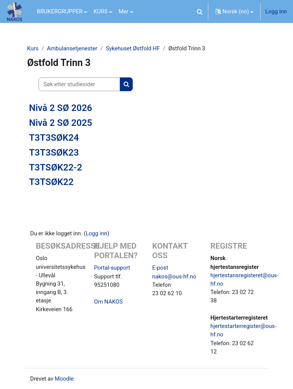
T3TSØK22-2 (55, 167)
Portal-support (112, 267)
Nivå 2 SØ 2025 (60, 122)
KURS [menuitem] (100, 11)
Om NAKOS (108, 301)
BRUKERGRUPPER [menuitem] (60, 11)
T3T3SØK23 (54, 152)
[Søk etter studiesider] (79, 84)
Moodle (64, 378)
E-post (160, 267)
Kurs (33, 48)
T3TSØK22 (51, 182)
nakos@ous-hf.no (174, 276)
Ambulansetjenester (72, 48)
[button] (199, 11)
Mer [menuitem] (124, 11)
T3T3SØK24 (54, 137)
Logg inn (276, 11)
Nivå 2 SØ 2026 (60, 108)
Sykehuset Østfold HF (133, 48)
